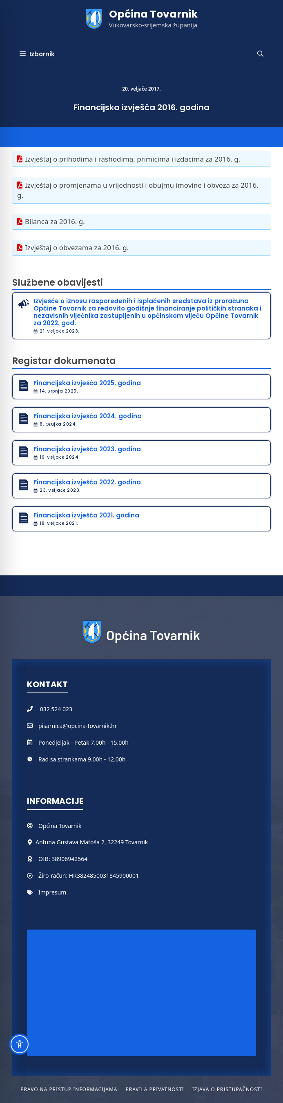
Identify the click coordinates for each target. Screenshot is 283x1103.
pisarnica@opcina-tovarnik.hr (77, 726)
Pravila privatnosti (154, 1089)
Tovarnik (70, 826)
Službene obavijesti (57, 282)
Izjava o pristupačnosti (227, 1089)
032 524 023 (56, 709)
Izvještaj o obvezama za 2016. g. (77, 247)
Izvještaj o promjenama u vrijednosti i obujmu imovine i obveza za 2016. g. (137, 190)
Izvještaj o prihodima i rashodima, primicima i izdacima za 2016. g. (132, 159)
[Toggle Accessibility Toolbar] (19, 1044)
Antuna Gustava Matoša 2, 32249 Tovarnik (92, 842)
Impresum (52, 892)
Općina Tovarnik (153, 14)
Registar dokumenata (64, 361)
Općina (48, 826)
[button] (260, 54)
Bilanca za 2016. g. (55, 221)
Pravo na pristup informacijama (68, 1089)
